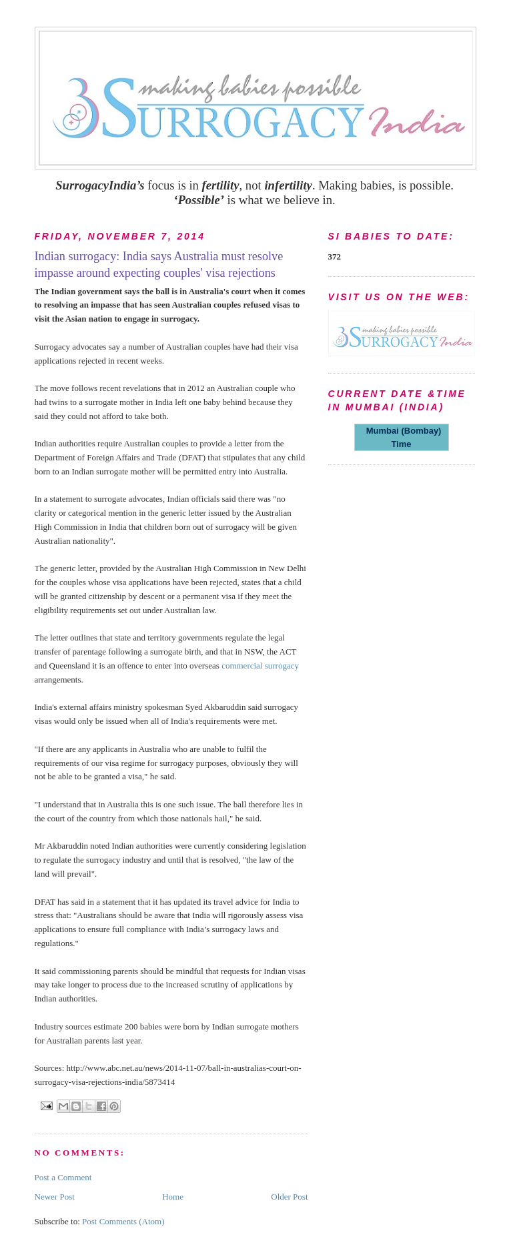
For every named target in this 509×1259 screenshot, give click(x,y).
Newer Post (55, 1197)
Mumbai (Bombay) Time (402, 437)
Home (172, 1197)
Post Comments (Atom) (123, 1221)
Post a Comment (63, 1177)
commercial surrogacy (260, 666)
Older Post (289, 1197)
